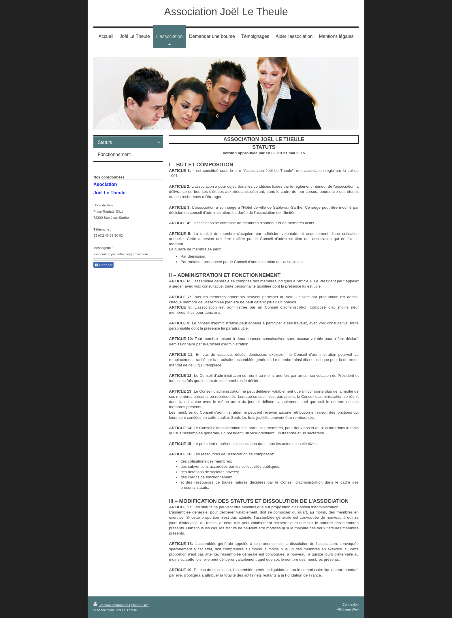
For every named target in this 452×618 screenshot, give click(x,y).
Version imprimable (111, 605)
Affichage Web (348, 609)
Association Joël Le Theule (226, 12)
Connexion (350, 604)
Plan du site (139, 605)
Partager (103, 265)
